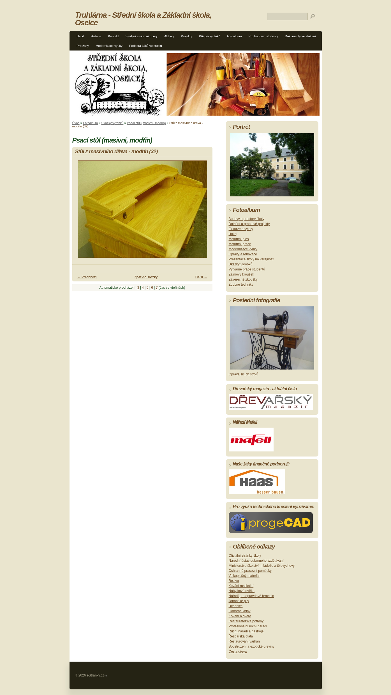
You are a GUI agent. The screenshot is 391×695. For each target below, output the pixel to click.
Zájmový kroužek (241, 274)
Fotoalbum (234, 36)
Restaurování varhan (244, 641)
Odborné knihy (240, 611)
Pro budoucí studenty (263, 36)
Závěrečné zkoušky (243, 279)
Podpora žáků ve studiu (145, 45)
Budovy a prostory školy (246, 219)
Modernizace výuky (109, 45)
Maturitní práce (240, 244)
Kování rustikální (241, 586)
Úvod (80, 36)
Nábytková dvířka (242, 591)
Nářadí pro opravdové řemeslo (251, 596)
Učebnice (236, 606)
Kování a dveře (240, 616)
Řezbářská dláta (241, 636)
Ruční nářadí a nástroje (246, 631)
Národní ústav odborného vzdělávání (256, 561)
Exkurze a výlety (241, 229)
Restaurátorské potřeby (246, 621)
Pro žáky (83, 45)
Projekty (186, 36)
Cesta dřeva (238, 651)
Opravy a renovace (243, 254)
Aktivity (169, 36)
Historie (96, 36)
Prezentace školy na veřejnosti (251, 259)
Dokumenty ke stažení (300, 36)
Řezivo (234, 581)
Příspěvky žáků (209, 36)
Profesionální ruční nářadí (248, 626)
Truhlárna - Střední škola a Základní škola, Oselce (143, 19)
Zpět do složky (146, 277)
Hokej (233, 234)
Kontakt (113, 36)
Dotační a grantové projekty (249, 224)
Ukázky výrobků (112, 123)
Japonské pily (239, 601)
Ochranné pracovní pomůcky (250, 571)
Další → (201, 277)
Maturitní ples (239, 239)
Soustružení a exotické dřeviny (251, 646)
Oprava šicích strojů (243, 374)
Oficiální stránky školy (245, 556)
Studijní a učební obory (142, 36)
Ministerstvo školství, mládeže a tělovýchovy (262, 566)
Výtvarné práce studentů (247, 269)
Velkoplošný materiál (244, 576)
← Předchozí (87, 277)
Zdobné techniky (241, 284)
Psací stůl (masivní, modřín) (146, 123)
